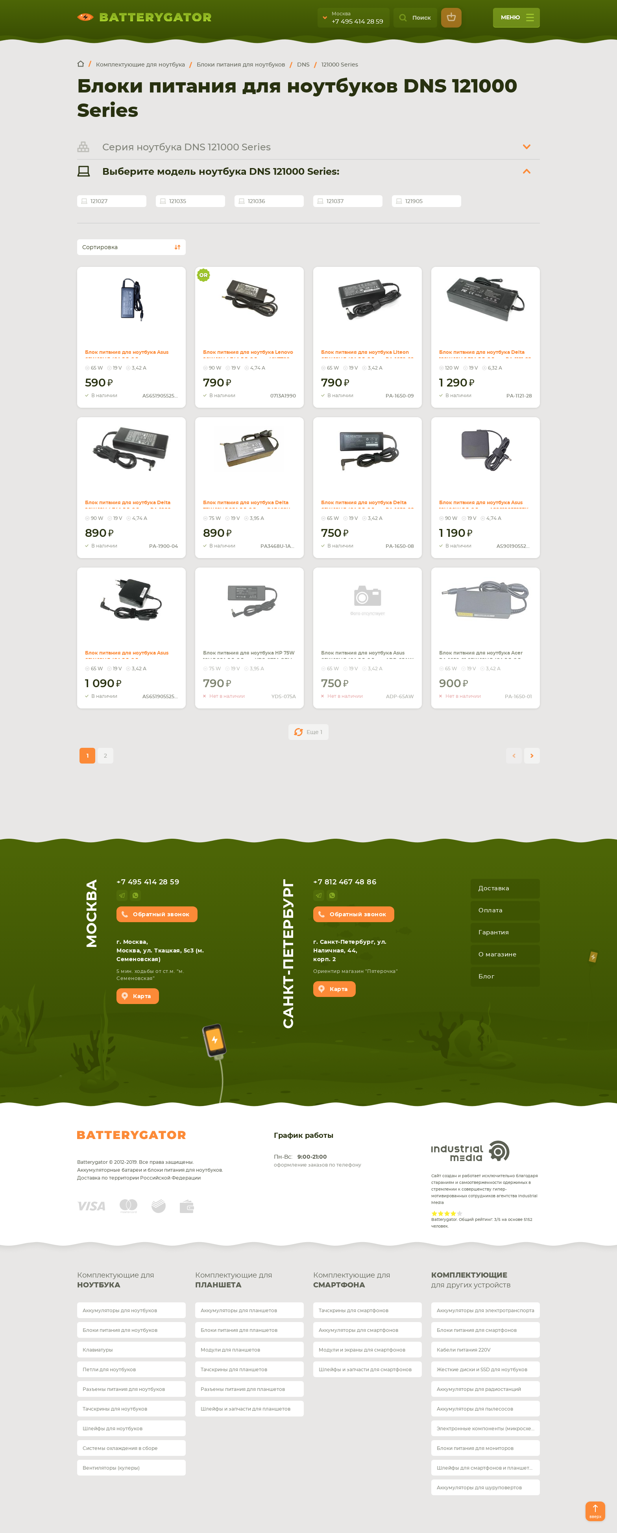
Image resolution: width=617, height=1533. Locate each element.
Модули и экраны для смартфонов (362, 1350)
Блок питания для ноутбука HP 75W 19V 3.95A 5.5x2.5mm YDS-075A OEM (248, 649)
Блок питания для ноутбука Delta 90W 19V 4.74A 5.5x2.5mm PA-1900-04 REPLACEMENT (129, 499)
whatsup (135, 895)
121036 (256, 201)
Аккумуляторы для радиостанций (479, 1389)
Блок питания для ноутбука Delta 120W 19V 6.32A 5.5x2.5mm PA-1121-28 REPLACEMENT (484, 348)
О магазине (497, 955)
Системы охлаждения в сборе (120, 1448)
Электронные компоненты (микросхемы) (488, 1428)
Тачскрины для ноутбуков (115, 1409)
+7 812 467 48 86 (344, 882)
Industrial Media (470, 1151)
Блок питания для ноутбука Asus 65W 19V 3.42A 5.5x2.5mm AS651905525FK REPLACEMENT (125, 353)
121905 (414, 201)
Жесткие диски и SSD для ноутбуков (482, 1369)
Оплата (490, 911)
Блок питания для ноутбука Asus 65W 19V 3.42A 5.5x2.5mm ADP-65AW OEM (361, 649)
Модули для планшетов (230, 1350)
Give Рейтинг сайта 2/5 (441, 1213)
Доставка (493, 888)
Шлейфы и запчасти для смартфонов (365, 1369)
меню (517, 20)
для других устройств (485, 1280)
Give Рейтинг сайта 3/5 (447, 1213)
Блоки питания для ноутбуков (120, 1330)
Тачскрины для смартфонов (353, 1310)
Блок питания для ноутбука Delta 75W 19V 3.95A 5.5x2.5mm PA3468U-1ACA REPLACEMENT (248, 499)
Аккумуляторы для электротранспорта (485, 1310)
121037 (335, 201)
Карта (142, 996)
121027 (99, 201)
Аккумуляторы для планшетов (239, 1310)
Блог (486, 977)
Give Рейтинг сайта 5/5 (459, 1213)
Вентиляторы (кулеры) (111, 1468)
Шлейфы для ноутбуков (112, 1428)
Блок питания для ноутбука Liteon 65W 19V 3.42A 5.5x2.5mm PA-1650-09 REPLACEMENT (364, 348)
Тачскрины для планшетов (234, 1369)
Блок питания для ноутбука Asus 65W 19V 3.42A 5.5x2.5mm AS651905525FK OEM (125, 649)
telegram (121, 895)
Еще (314, 732)
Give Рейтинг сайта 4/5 (453, 1213)
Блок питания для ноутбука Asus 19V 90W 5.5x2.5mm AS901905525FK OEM (483, 499)
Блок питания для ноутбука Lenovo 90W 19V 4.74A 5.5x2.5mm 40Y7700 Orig (247, 348)
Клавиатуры (98, 1350)
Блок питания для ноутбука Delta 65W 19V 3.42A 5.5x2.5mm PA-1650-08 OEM (364, 499)
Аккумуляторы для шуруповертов (479, 1487)
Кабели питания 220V (464, 1350)
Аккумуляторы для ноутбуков (120, 1310)
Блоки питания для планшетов (239, 1330)
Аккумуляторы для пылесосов (475, 1409)
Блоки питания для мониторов (475, 1448)
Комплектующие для (131, 1281)
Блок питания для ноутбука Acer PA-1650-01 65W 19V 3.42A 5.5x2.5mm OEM (482, 649)
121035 (177, 201)
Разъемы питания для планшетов (243, 1389)
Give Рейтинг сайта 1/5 (434, 1213)
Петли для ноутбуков (109, 1369)
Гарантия (493, 933)
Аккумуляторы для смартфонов (358, 1330)
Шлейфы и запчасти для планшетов (245, 1409)
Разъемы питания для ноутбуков (124, 1389)
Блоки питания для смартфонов (477, 1330)
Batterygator (131, 1135)
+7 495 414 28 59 (357, 21)
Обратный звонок (161, 914)
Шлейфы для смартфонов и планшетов (486, 1468)
